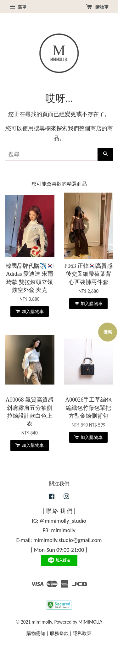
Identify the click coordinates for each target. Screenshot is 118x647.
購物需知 (35, 633)
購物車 (97, 7)
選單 (17, 7)
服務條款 (59, 633)
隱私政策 (82, 633)
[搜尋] (51, 154)
